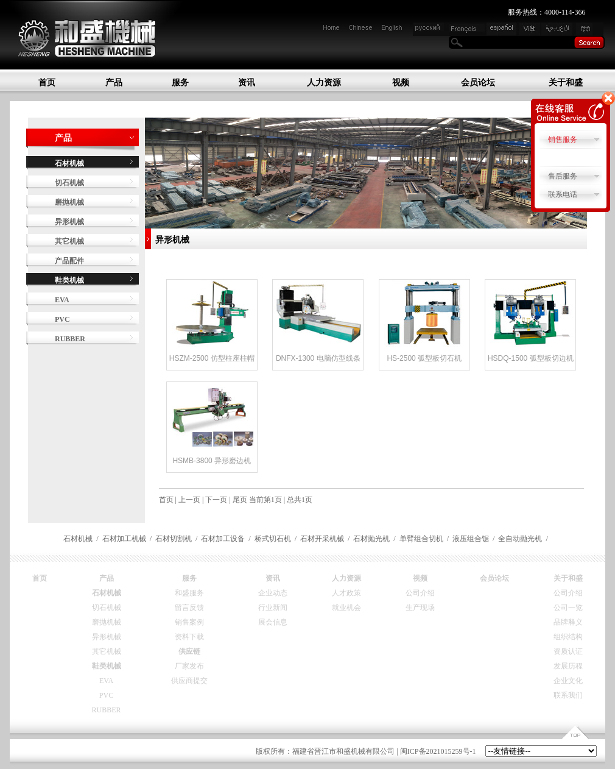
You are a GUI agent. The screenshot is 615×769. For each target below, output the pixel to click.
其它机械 (69, 241)
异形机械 (69, 222)
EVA (62, 300)
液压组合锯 (470, 538)
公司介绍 (420, 593)
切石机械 (69, 183)
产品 (113, 82)
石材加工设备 (223, 538)
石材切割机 (173, 538)
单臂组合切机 (421, 538)
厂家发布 (189, 666)
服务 (180, 82)
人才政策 (346, 593)
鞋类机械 (106, 666)
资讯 (246, 82)
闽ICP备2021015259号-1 (438, 751)
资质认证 (568, 651)
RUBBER (70, 339)
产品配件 (69, 261)
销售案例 (189, 622)
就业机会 (346, 607)
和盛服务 (189, 593)
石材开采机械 (322, 538)
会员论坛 (478, 82)
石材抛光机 (371, 538)
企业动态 (272, 593)
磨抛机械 (69, 202)
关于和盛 (566, 82)
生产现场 (420, 607)
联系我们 (568, 695)
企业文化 (568, 680)
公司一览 (568, 607)
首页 (46, 82)
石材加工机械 (124, 538)
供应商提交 (189, 680)
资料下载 (189, 637)
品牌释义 (568, 622)
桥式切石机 (273, 538)
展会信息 (272, 622)
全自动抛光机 (520, 538)
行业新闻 (272, 607)
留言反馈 (189, 607)
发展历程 (568, 666)
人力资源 (324, 82)
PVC (62, 319)
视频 (400, 82)
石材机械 (78, 538)
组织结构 (568, 637)
